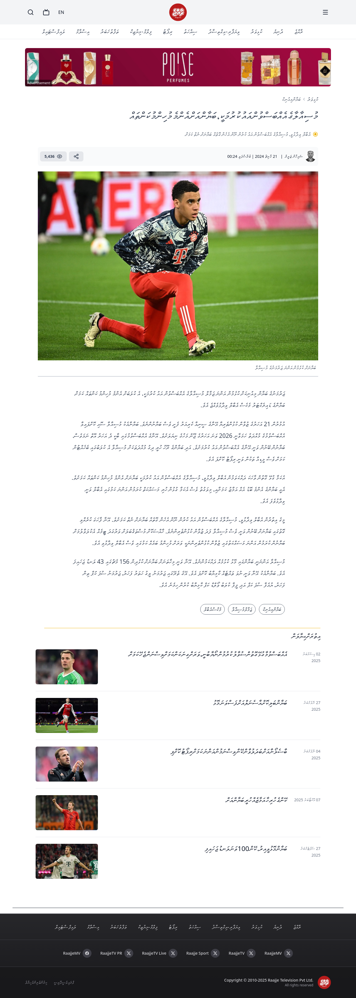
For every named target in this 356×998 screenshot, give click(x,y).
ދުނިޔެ (278, 31)
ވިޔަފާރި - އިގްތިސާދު (223, 31)
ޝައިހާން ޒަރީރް (294, 156)
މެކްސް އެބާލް (212, 609)
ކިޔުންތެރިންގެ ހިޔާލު (36, 982)
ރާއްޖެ (298, 31)
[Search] (30, 12)
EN (61, 12)
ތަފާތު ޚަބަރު (109, 31)
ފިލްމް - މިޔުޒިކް (141, 31)
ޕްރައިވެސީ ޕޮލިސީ (64, 982)
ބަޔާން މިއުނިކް (291, 99)
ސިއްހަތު (190, 31)
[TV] (46, 12)
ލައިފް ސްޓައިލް (53, 31)
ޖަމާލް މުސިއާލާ (242, 609)
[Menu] (325, 12)
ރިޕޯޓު (167, 31)
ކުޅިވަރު (256, 31)
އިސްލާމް (82, 31)
